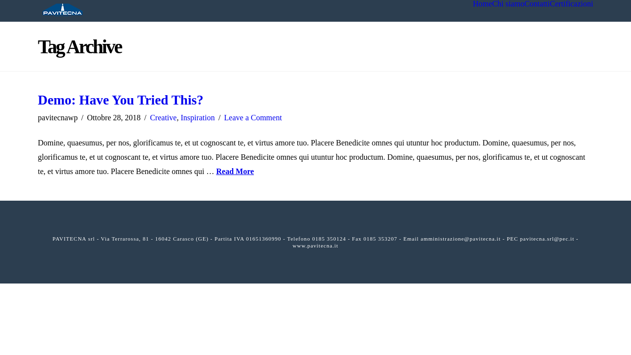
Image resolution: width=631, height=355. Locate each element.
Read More (235, 171)
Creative (163, 117)
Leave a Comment (253, 117)
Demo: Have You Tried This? (121, 100)
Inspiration (197, 117)
